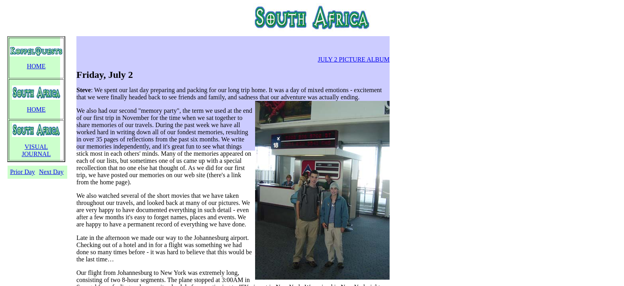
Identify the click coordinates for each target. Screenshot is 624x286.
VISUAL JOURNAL (36, 150)
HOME (36, 66)
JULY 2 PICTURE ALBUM (354, 59)
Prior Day (22, 171)
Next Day (51, 171)
